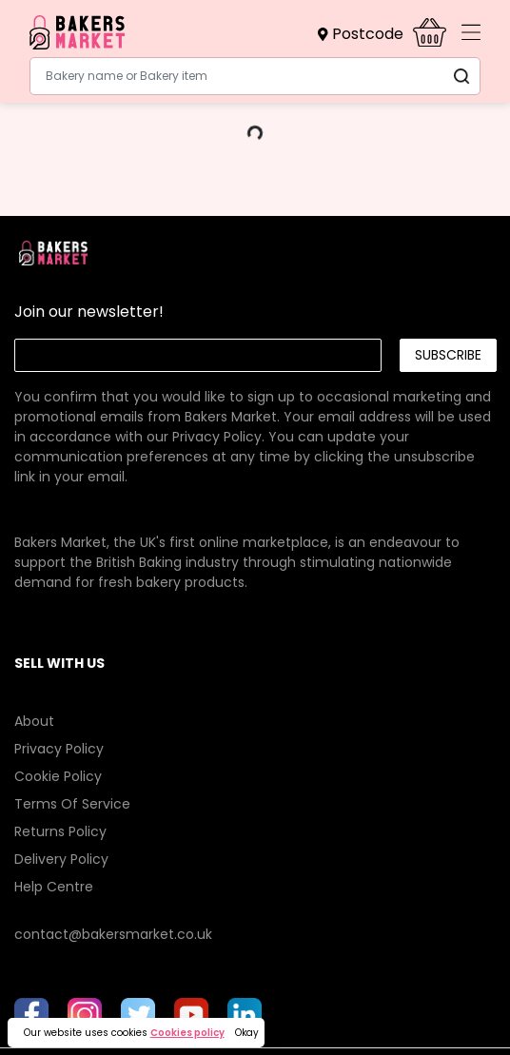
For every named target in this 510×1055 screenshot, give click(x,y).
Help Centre (53, 886)
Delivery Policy (61, 859)
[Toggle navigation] (471, 32)
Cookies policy (187, 1033)
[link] (255, 417)
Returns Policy (60, 831)
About (34, 721)
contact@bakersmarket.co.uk (113, 934)
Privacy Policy (217, 436)
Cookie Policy (58, 776)
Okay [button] (247, 1033)
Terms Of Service (72, 803)
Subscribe (448, 354)
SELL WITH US (59, 663)
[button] (365, 34)
